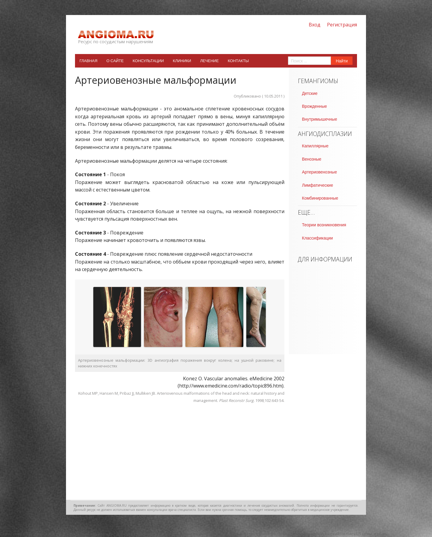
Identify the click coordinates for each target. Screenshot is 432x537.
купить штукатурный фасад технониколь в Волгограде (230, 533)
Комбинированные (320, 198)
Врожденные (314, 106)
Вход (314, 24)
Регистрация (342, 24)
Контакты (238, 61)
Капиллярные (315, 145)
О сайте (115, 61)
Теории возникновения (324, 224)
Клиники (182, 61)
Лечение (209, 61)
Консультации (148, 61)
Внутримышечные (319, 119)
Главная (89, 61)
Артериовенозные (319, 172)
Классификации (317, 238)
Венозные (311, 159)
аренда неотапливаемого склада (147, 533)
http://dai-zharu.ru (96, 533)
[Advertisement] (179, 452)
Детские (310, 93)
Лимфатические (317, 185)
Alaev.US (353, 533)
